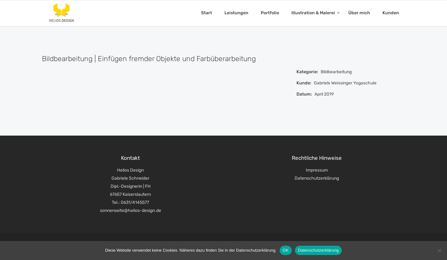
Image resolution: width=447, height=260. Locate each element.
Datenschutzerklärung (317, 178)
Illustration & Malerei (313, 13)
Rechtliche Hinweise (317, 158)
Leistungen (236, 13)
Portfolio (270, 13)
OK (286, 250)
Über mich (359, 13)
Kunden (390, 13)
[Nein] (439, 250)
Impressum (317, 170)
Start (206, 13)
